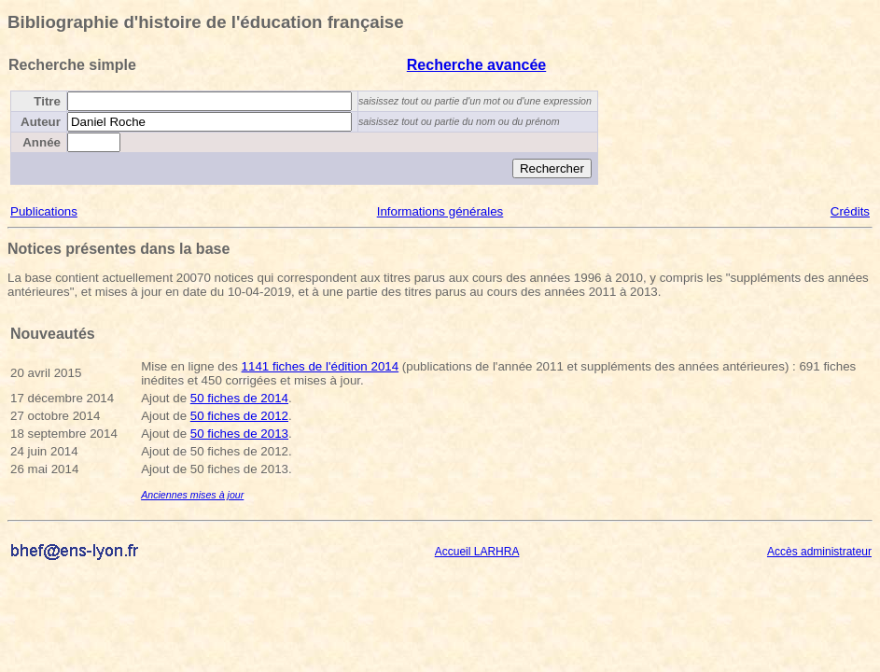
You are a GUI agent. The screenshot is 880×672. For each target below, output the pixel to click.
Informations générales (440, 211)
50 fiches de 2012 (239, 416)
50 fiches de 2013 (239, 434)
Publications (43, 211)
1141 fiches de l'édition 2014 (320, 366)
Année (41, 142)
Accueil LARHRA (477, 551)
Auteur (41, 122)
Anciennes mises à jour (192, 494)
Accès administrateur (819, 551)
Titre (47, 101)
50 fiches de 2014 (239, 398)
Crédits (850, 211)
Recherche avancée (476, 65)
